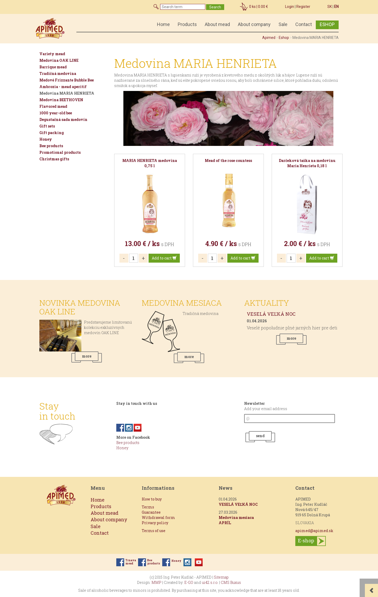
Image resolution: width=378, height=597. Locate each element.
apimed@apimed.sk (314, 530)
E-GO (188, 582)
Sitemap (221, 577)
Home (163, 24)
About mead (217, 24)
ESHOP (327, 24)
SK (329, 6)
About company (254, 24)
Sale (283, 24)
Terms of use (153, 530)
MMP (156, 582)
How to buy (152, 499)
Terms (148, 506)
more (86, 356)
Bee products (127, 442)
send (260, 435)
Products (187, 24)
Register (303, 6)
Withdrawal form (158, 517)
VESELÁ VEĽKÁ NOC (271, 314)
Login (289, 6)
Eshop (284, 37)
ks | (258, 6)
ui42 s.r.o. (210, 582)
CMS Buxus (231, 582)
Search (215, 7)
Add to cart (164, 258)
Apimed (268, 37)
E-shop (306, 540)
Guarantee (151, 512)
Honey (122, 447)
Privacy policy (155, 522)
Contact (303, 24)
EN (336, 6)
